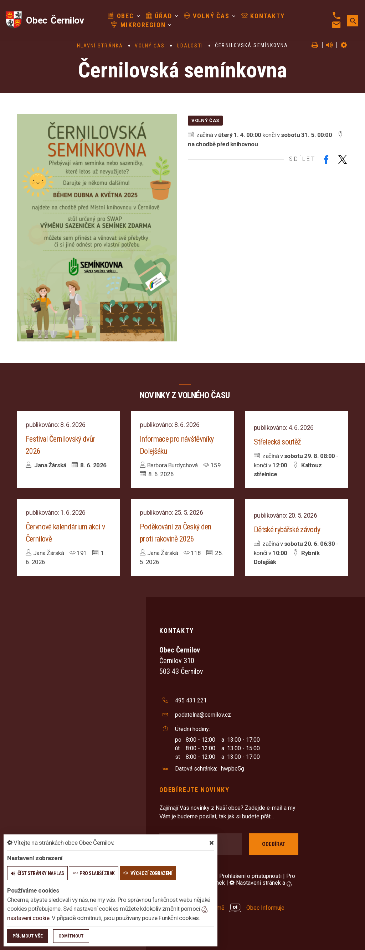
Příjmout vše (27, 936)
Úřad (155, 16)
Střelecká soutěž (277, 441)
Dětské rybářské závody (287, 529)
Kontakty (259, 16)
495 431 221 (191, 700)
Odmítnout (71, 936)
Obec (117, 16)
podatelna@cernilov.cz (203, 714)
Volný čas (203, 16)
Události (190, 46)
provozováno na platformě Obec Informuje (221, 907)
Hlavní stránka (100, 46)
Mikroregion (135, 25)
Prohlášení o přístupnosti (250, 876)
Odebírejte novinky (194, 789)
